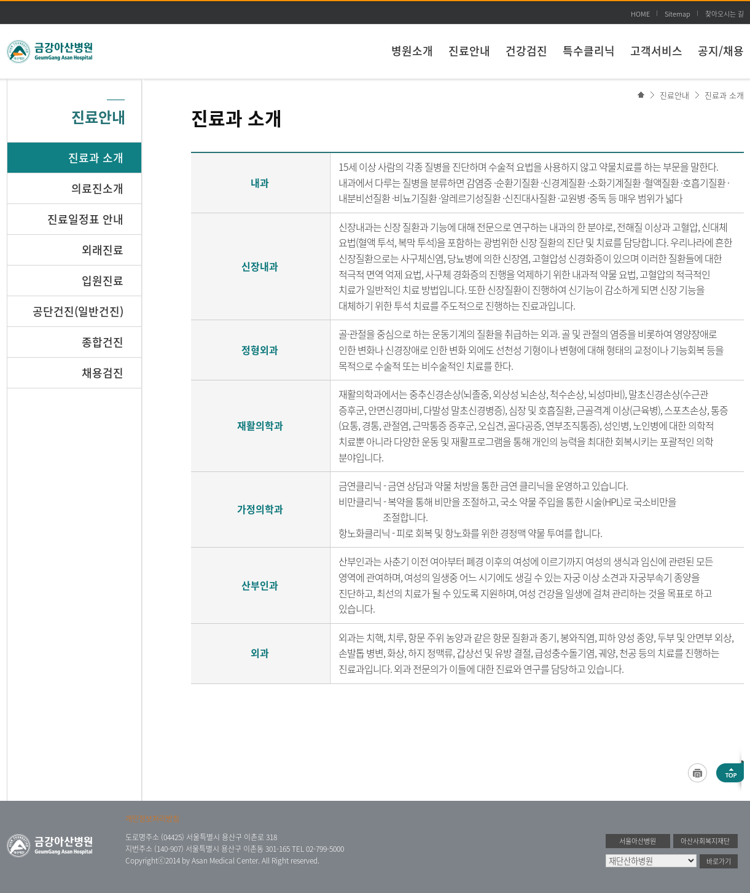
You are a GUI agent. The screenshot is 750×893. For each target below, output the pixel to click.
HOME (640, 14)
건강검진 (526, 50)
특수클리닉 (589, 50)
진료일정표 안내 (85, 219)
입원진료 (102, 280)
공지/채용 (721, 50)
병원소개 (412, 50)
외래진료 (102, 250)
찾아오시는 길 (724, 14)
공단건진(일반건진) (78, 311)
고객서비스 (656, 50)
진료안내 (469, 50)
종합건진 (102, 342)
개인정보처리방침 (152, 818)
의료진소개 (97, 188)
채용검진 (102, 372)
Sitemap (677, 14)
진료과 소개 (724, 95)
